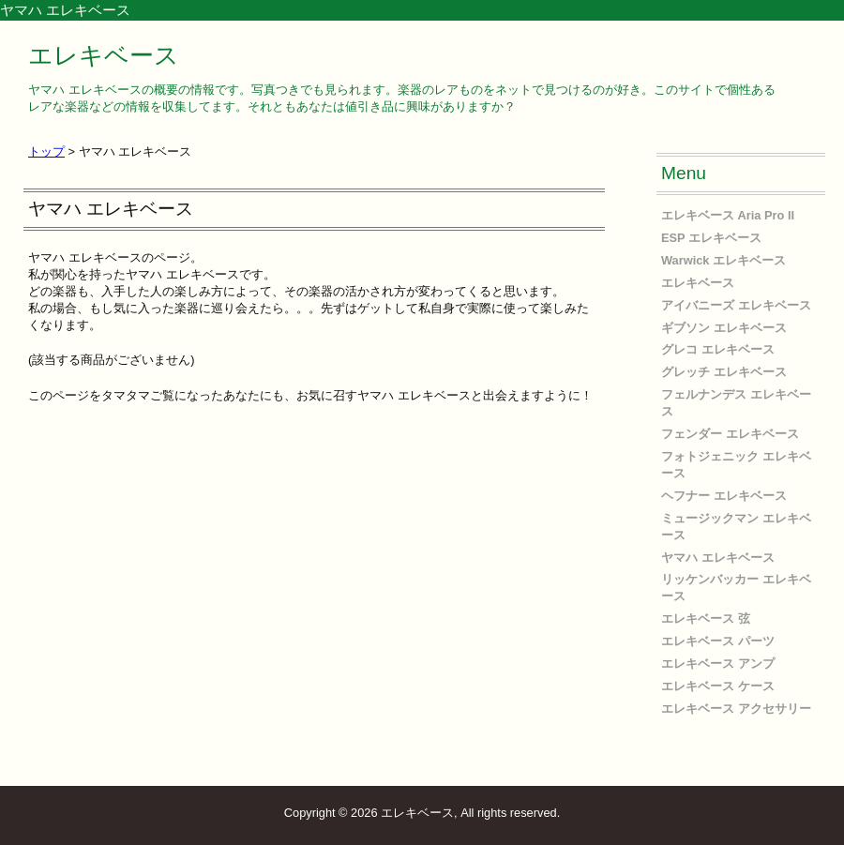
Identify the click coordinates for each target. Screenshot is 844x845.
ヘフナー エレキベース (724, 496)
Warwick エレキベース (723, 260)
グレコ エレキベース (718, 349)
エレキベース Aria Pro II (727, 215)
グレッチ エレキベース (724, 372)
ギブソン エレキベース (724, 328)
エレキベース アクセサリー (736, 709)
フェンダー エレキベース (730, 434)
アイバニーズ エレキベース (736, 305)
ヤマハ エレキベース (718, 558)
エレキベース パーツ (718, 641)
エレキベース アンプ (718, 663)
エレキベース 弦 (705, 618)
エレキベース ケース (718, 686)
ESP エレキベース (711, 238)
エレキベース (103, 55)
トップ (46, 151)
